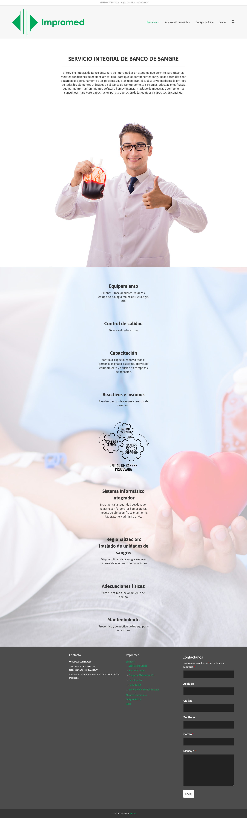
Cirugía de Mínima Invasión (141, 675)
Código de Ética (205, 22)
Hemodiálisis (135, 685)
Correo (188, 734)
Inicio (223, 22)
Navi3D (133, 813)
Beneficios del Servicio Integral (144, 689)
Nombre (189, 667)
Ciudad (187, 700)
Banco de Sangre (137, 670)
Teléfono (189, 717)
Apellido (188, 683)
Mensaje (189, 751)
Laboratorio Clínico (138, 666)
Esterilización (135, 680)
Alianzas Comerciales (177, 22)
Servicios (152, 22)
